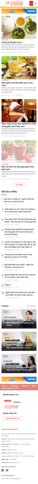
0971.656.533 (12, 450)
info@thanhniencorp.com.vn (14, 453)
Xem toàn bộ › (31, 306)
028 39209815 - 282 (16, 444)
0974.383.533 (6, 478)
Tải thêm (19, 185)
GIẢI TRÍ (4, 386)
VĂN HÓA (25, 386)
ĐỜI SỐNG (14, 386)
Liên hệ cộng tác (13, 418)
